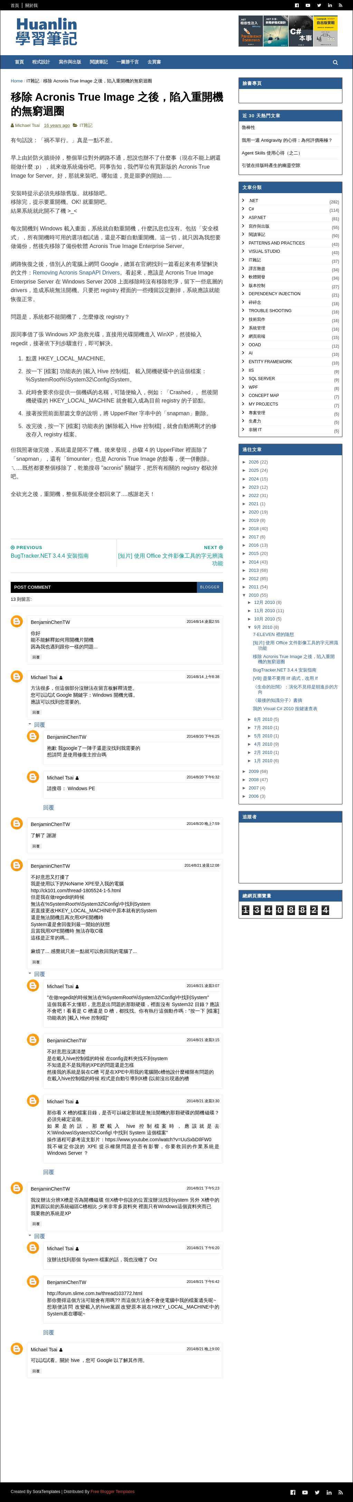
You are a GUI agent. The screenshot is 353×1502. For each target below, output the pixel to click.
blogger (210, 587)
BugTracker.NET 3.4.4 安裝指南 (284, 670)
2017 (254, 536)
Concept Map (264, 395)
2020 (254, 512)
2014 (254, 562)
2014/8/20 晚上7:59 (203, 824)
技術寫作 (257, 319)
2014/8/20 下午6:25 (203, 736)
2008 (254, 779)
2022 (254, 495)
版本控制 (257, 285)
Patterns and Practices (277, 243)
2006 (254, 796)
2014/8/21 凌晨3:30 (203, 1101)
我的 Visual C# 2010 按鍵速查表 (285, 708)
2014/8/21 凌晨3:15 (203, 1040)
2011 (254, 586)
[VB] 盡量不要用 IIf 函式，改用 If (285, 678)
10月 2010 (265, 618)
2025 (254, 470)
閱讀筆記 (99, 61)
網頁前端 (257, 336)
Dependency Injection (274, 293)
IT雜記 (33, 80)
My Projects (263, 404)
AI (250, 353)
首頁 (15, 5)
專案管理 (257, 412)
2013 (254, 570)
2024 (254, 478)
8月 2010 (264, 719)
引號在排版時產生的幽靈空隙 (271, 165)
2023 (254, 487)
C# (251, 209)
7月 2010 (264, 727)
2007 (254, 787)
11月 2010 (265, 610)
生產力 (255, 421)
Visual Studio (264, 251)
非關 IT (255, 429)
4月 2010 (264, 744)
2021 (254, 503)
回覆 (36, 657)
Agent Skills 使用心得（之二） (272, 153)
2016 (254, 545)
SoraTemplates (46, 1491)
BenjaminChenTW (50, 622)
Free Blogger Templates (112, 1491)
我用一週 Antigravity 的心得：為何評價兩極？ (287, 140)
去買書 (154, 61)
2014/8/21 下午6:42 (203, 1282)
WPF (253, 387)
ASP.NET (257, 217)
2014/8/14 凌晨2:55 (203, 621)
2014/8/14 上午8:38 (203, 677)
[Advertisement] (136, 514)
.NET (253, 200)
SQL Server (262, 378)
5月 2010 (264, 735)
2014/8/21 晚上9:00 (203, 1349)
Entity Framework (270, 361)
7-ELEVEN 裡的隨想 (273, 634)
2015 (254, 553)
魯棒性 (248, 127)
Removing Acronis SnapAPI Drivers (76, 273)
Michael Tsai (44, 677)
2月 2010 (264, 752)
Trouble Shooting (270, 310)
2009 (254, 771)
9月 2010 (264, 627)
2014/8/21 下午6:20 (203, 1248)
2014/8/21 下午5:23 (203, 1188)
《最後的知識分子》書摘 (277, 700)
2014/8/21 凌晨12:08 (201, 865)
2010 (254, 595)
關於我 (31, 5)
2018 (254, 528)
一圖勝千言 (127, 61)
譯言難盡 (257, 268)
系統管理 (257, 328)
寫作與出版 (70, 61)
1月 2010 (264, 760)
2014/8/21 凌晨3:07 (203, 986)
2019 (254, 520)
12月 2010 (265, 602)
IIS (251, 370)
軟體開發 (257, 277)
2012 (254, 578)
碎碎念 (255, 302)
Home (17, 80)
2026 (254, 462)
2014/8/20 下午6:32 (203, 777)
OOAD (255, 344)
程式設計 (41, 61)
